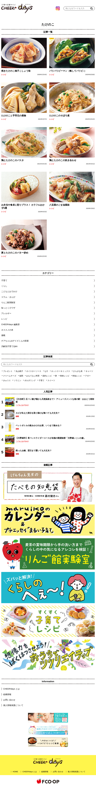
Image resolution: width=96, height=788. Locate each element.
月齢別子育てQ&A (9, 347)
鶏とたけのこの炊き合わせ (62, 161)
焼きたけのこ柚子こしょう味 (15, 71)
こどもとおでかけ (22, 406)
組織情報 (7, 695)
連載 (3, 336)
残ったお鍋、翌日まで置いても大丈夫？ (34, 451)
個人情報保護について (13, 706)
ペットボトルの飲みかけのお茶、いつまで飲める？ (39, 426)
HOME (15, 772)
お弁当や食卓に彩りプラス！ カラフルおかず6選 (23, 207)
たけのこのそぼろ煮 (59, 116)
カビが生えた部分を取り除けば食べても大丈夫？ (38, 414)
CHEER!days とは (11, 689)
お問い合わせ (9, 700)
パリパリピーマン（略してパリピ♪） (67, 71)
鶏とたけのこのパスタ (12, 161)
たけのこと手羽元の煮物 (13, 116)
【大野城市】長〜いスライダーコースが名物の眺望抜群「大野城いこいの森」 (51, 439)
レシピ (3, 75)
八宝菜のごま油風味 (59, 205)
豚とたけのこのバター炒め (14, 253)
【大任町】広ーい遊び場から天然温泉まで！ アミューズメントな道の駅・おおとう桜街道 (55, 401)
